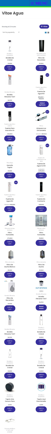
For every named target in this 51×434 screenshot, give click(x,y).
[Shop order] (11, 32)
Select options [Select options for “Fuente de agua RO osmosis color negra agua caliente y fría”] (11, 106)
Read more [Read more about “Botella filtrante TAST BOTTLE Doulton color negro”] (10, 245)
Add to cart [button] (8, 69)
